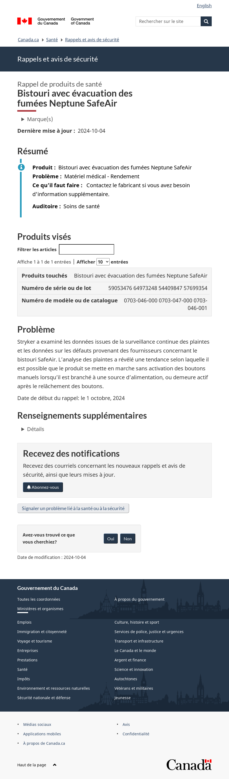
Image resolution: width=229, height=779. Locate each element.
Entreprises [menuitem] (27, 650)
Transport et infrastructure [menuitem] (138, 641)
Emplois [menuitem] (24, 622)
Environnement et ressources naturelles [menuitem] (53, 688)
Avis (126, 724)
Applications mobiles (42, 733)
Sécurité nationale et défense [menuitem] (43, 697)
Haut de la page (37, 764)
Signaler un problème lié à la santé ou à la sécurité (73, 508)
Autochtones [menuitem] (125, 678)
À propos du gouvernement (139, 599)
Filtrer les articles (65, 249)
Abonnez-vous (43, 487)
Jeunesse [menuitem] (122, 697)
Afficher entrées (102, 261)
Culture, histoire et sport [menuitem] (136, 622)
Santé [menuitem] (22, 669)
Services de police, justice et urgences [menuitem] (149, 631)
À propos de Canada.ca (44, 743)
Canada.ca (28, 40)
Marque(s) (40, 119)
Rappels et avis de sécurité (92, 40)
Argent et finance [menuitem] (130, 659)
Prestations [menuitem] (27, 659)
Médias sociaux (37, 724)
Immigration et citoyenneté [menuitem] (42, 631)
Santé (52, 40)
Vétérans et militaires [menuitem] (133, 688)
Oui (110, 538)
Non (128, 538)
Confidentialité (136, 733)
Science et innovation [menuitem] (133, 669)
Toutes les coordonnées (38, 599)
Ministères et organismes (40, 608)
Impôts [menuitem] (23, 678)
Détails (35, 429)
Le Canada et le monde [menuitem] (135, 650)
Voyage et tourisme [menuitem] (34, 641)
